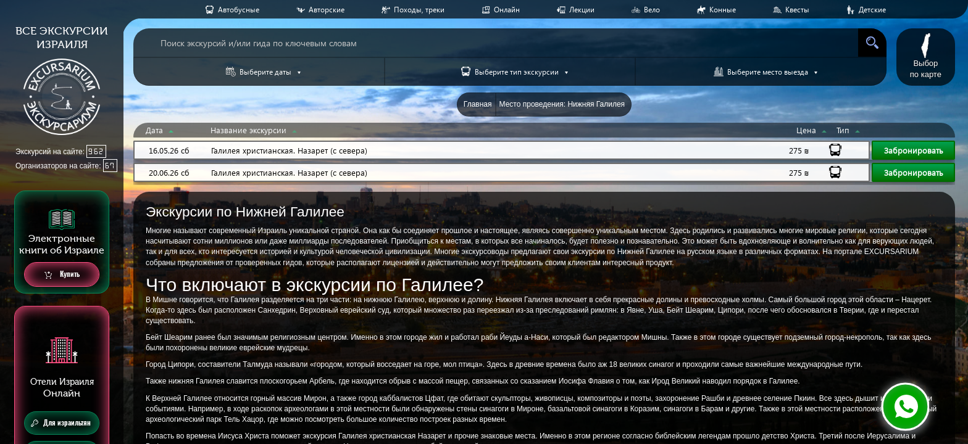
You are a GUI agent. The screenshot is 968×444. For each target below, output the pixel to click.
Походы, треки (419, 9)
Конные (722, 9)
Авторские (326, 9)
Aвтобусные (238, 9)
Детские (872, 9)
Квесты (797, 9)
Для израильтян (61, 423)
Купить (62, 274)
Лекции (582, 9)
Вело (652, 9)
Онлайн (507, 9)
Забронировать (913, 150)
